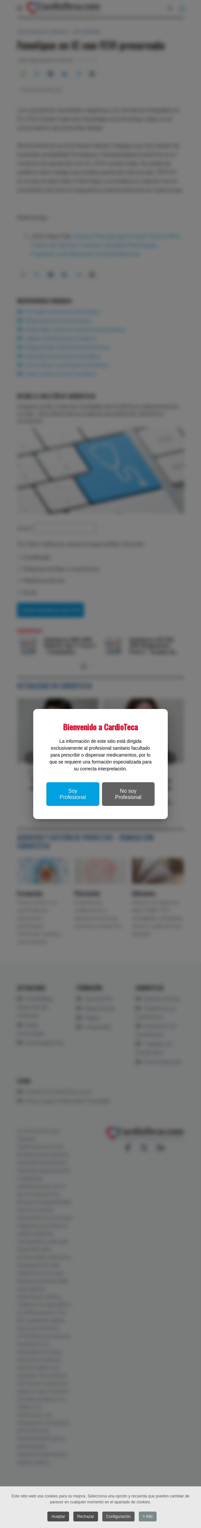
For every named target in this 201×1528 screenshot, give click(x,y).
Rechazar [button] (85, 1516)
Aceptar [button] (58, 1516)
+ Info (148, 1516)
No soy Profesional (128, 794)
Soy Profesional (73, 794)
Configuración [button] (118, 1516)
